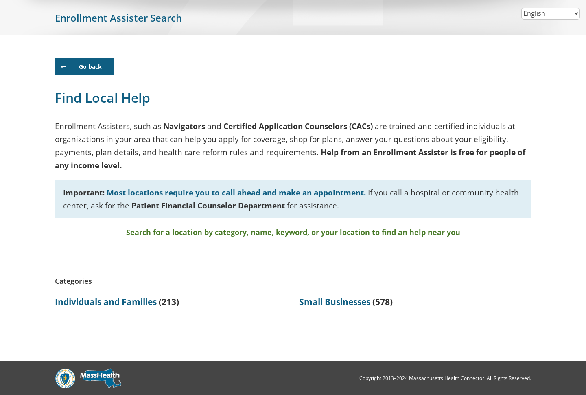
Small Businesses (334, 301)
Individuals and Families (106, 301)
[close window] (84, 66)
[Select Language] (550, 14)
